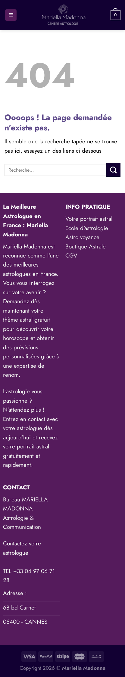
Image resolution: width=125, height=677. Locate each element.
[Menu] (11, 15)
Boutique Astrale (85, 246)
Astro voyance (82, 237)
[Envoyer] (113, 170)
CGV (71, 255)
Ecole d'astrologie (86, 228)
